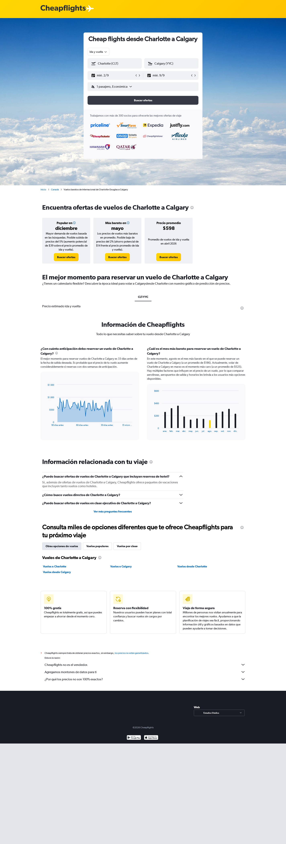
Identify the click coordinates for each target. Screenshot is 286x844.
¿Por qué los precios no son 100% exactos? (145, 679)
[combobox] (98, 52)
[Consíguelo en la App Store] (151, 738)
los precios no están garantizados (131, 653)
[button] (113, 75)
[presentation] (192, 207)
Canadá (55, 189)
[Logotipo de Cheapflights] (63, 9)
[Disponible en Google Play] (134, 738)
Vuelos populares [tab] (97, 546)
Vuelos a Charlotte (54, 566)
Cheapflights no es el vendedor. (145, 664)
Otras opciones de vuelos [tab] (62, 546)
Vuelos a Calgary (121, 566)
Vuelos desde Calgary (57, 572)
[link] (66, 257)
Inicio (43, 189)
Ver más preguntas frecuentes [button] (113, 511)
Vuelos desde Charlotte (192, 566)
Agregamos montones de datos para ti (145, 672)
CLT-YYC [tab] (143, 296)
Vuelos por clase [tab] (127, 546)
